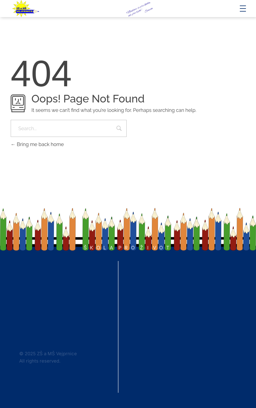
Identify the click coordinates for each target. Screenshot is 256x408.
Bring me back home (37, 144)
